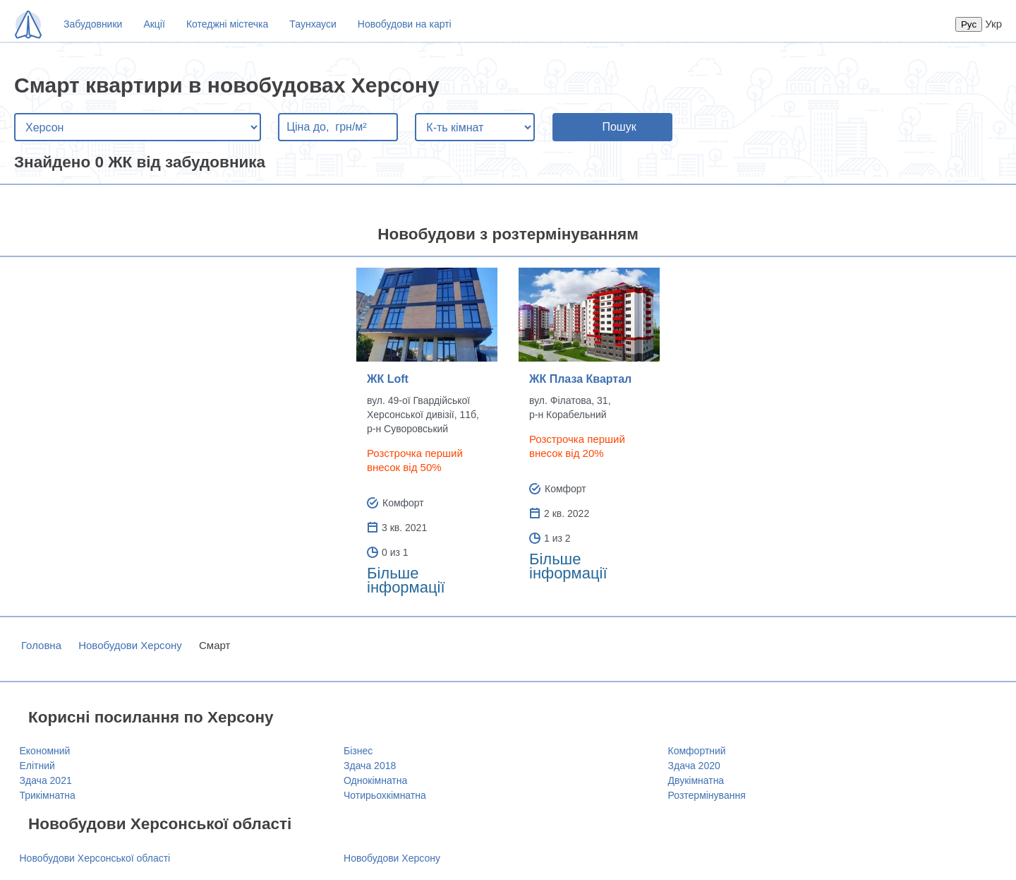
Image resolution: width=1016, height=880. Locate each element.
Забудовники (93, 24)
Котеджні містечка (227, 24)
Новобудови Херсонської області (95, 858)
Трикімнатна (47, 795)
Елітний (37, 765)
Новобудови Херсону (130, 645)
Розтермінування (707, 795)
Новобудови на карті (405, 24)
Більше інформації (406, 580)
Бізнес (358, 750)
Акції (153, 24)
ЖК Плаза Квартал (580, 379)
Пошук (619, 127)
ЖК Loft (388, 379)
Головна (41, 645)
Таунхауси (312, 24)
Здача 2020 (694, 765)
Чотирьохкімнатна (385, 795)
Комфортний (697, 750)
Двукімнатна (696, 780)
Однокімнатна (375, 780)
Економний (45, 750)
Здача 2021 (46, 780)
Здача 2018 (370, 765)
